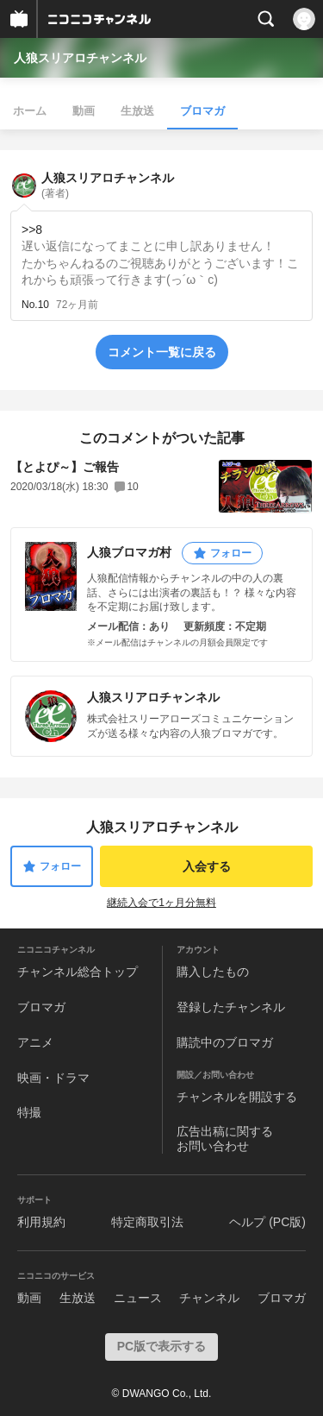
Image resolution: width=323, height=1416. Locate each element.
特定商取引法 (147, 1222)
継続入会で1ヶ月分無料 (161, 903)
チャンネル (209, 1298)
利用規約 (41, 1222)
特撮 (29, 1112)
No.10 (35, 304)
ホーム (30, 110)
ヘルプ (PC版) (267, 1222)
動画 (83, 110)
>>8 (32, 229)
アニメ (35, 1042)
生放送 (137, 110)
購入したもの (213, 972)
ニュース (138, 1298)
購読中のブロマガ (225, 1042)
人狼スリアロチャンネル (80, 58)
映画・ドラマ (53, 1078)
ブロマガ (202, 110)
